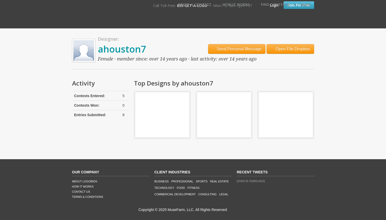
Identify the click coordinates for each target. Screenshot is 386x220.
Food (181, 187)
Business (162, 181)
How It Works (236, 4)
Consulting (207, 194)
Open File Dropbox (290, 49)
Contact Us (81, 191)
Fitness (193, 187)
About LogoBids (84, 181)
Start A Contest (194, 4)
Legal (223, 194)
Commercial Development (175, 194)
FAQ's (305, 4)
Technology (164, 187)
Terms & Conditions (87, 196)
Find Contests (275, 4)
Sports (202, 181)
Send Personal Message (237, 49)
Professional (182, 181)
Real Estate (219, 181)
